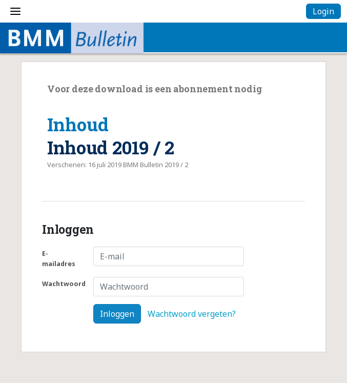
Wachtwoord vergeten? (192, 313)
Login (323, 11)
